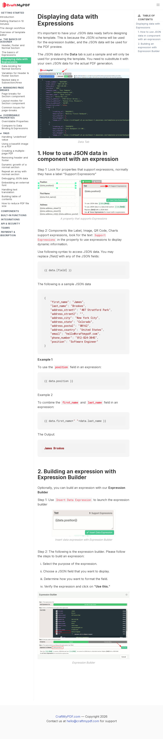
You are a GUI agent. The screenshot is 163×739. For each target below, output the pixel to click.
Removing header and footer (15, 159)
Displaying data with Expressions (15, 60)
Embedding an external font (15, 184)
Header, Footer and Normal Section (13, 46)
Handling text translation (9, 191)
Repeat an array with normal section (14, 172)
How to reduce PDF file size (15, 204)
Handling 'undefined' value (14, 138)
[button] (158, 5)
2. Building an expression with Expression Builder (149, 47)
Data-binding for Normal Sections (11, 67)
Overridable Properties (15, 121)
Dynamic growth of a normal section (14, 166)
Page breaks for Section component (13, 95)
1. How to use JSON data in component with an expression (149, 35)
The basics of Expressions (10, 53)
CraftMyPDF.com (68, 716)
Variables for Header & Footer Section (15, 74)
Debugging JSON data (15, 178)
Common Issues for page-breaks (13, 109)
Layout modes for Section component (13, 102)
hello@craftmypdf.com (83, 721)
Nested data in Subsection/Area (12, 81)
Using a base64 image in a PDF (15, 145)
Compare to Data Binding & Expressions (15, 127)
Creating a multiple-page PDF (13, 152)
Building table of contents (11, 197)
